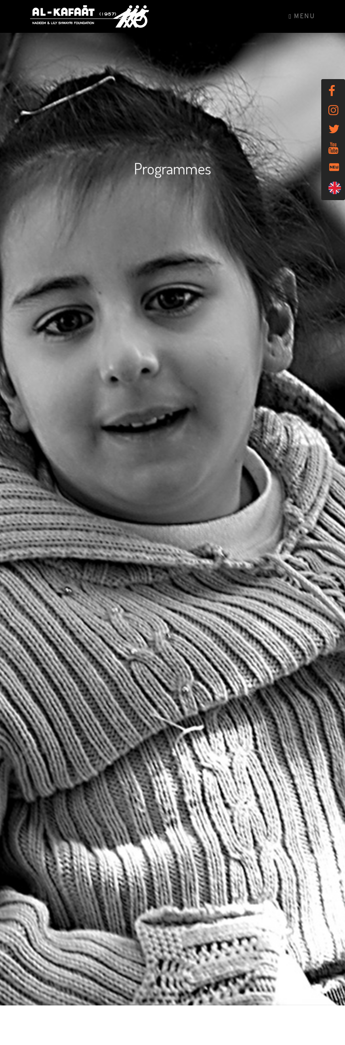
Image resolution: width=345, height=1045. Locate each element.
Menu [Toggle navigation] (302, 17)
